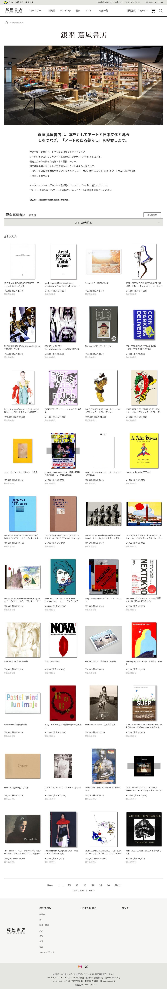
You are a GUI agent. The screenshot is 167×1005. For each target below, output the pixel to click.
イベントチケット (47, 952)
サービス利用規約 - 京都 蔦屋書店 (95, 936)
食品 (41, 946)
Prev (50, 885)
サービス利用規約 (88, 930)
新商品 (52, 10)
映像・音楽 (44, 925)
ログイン (143, 10)
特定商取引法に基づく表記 (92, 946)
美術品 (42, 914)
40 (108, 885)
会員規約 (84, 941)
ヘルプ (83, 919)
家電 (41, 941)
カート (153, 12)
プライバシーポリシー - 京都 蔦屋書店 (97, 963)
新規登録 (131, 10)
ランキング (65, 10)
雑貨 (41, 936)
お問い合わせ (86, 925)
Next (118, 885)
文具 (41, 930)
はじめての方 (86, 914)
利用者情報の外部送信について (94, 968)
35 (69, 885)
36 (76, 885)
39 (100, 885)
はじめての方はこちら (154, 2)
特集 (78, 10)
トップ (6, 23)
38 (93, 885)
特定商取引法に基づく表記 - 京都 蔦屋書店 (99, 952)
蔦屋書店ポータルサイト (132, 914)
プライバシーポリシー (90, 957)
